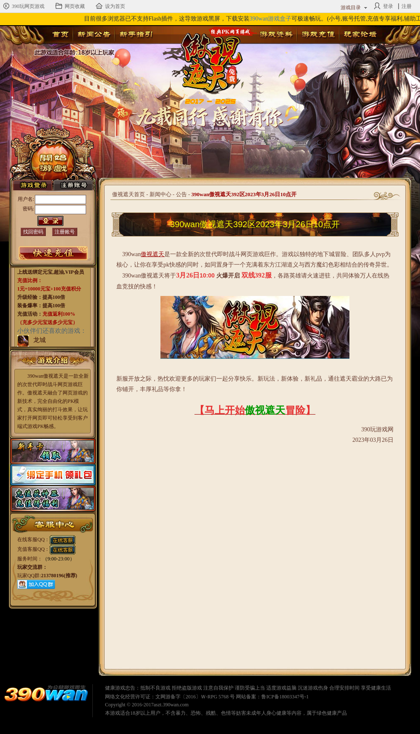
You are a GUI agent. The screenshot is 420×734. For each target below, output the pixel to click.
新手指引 (135, 34)
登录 (383, 6)
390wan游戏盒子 (270, 19)
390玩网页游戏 (24, 6)
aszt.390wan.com (171, 705)
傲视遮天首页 (128, 194)
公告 (181, 194)
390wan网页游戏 (46, 694)
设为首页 (110, 6)
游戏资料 (276, 34)
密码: (28, 209)
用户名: (26, 199)
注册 (407, 6)
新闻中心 (160, 194)
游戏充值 (318, 34)
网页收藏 (70, 6)
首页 (60, 34)
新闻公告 (93, 34)
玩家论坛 (360, 34)
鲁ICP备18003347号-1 (285, 697)
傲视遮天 (206, 57)
